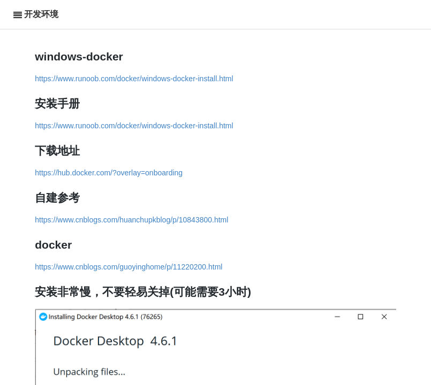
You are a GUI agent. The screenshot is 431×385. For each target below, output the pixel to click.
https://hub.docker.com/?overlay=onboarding (109, 172)
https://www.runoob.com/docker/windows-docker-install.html (134, 78)
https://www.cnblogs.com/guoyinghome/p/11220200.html (128, 267)
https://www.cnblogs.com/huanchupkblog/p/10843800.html (131, 219)
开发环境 (41, 14)
